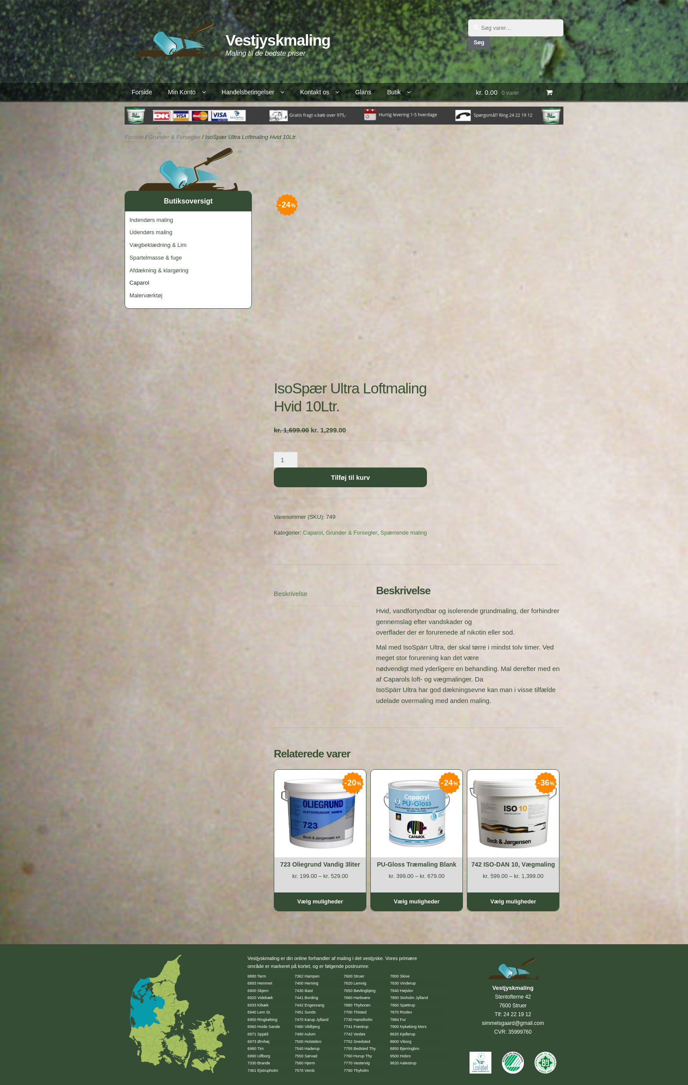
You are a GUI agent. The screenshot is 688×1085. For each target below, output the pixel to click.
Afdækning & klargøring (158, 270)
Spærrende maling (403, 532)
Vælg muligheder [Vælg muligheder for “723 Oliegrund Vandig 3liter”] (320, 901)
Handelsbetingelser (248, 92)
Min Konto (182, 92)
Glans (363, 92)
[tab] (316, 594)
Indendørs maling (151, 220)
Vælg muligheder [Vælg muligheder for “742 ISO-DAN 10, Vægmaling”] (513, 901)
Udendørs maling (150, 232)
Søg (478, 42)
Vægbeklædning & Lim (157, 245)
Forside (142, 92)
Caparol (312, 532)
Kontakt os (314, 92)
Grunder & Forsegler (174, 137)
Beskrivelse (291, 593)
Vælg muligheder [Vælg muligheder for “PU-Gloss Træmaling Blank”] (416, 901)
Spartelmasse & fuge (155, 257)
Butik (394, 92)
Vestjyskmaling (278, 40)
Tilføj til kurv (350, 477)
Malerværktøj (145, 295)
